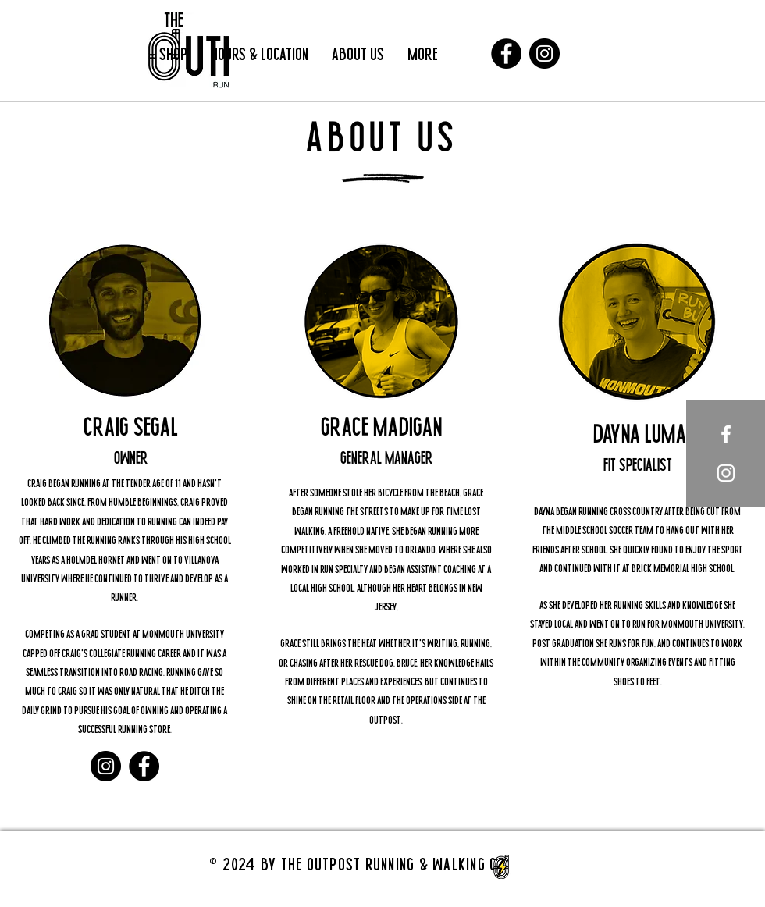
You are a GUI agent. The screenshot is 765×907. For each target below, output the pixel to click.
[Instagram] (544, 53)
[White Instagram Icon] (726, 473)
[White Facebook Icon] (726, 434)
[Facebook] (506, 53)
